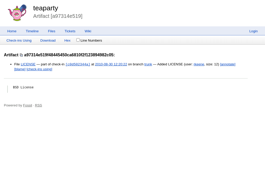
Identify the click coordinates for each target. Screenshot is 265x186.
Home (12, 31)
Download (48, 40)
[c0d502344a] (77, 64)
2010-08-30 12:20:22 (111, 64)
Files (51, 31)
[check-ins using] (39, 69)
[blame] (20, 69)
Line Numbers (89, 40)
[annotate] (227, 64)
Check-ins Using (19, 40)
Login (253, 31)
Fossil (27, 105)
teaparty (45, 8)
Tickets (70, 31)
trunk (148, 64)
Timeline (32, 31)
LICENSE (28, 64)
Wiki (88, 31)
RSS (38, 105)
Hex (67, 40)
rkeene (199, 64)
